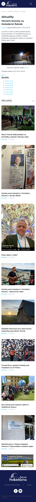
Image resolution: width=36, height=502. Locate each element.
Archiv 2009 (9, 83)
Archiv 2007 (9, 87)
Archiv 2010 (9, 81)
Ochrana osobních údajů (12, 485)
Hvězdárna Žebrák (12, 11)
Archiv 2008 (9, 85)
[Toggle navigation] (3, 4)
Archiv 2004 (9, 94)
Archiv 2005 (9, 92)
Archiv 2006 (9, 90)
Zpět (3, 75)
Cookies (29, 485)
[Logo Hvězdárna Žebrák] (11, 4)
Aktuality (23, 11)
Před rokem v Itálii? (9, 255)
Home (3, 11)
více (33, 101)
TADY (27, 68)
